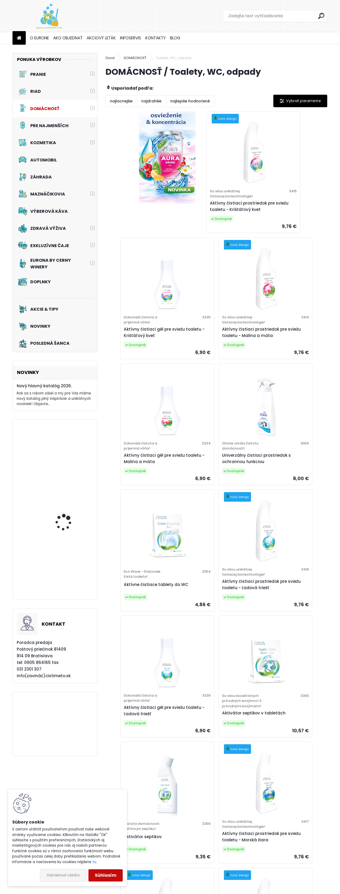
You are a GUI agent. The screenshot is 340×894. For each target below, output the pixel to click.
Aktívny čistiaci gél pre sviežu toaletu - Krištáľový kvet (289, 212)
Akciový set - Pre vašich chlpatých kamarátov (69, 574)
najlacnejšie (121, 101)
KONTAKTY (155, 38)
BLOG (175, 38)
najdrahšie (151, 101)
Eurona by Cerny (198, 867)
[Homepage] (19, 38)
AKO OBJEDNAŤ (67, 38)
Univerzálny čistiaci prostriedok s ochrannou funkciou (285, 352)
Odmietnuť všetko (63, 875)
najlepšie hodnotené (190, 101)
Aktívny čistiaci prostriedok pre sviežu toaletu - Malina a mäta (141, 352)
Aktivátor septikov (204, 634)
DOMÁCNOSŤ (135, 57)
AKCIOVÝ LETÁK (101, 38)
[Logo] (49, 16)
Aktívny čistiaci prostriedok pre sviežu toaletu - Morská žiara (287, 631)
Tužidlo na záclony (65, 506)
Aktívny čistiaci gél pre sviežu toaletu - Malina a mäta (215, 350)
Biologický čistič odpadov (138, 765)
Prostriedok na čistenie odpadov (209, 765)
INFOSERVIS (130, 38)
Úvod (109, 57)
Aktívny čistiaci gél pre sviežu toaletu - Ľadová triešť (289, 487)
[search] (321, 16)
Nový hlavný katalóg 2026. (44, 386)
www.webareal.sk (191, 888)
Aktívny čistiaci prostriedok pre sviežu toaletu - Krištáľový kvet (213, 214)
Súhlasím (105, 875)
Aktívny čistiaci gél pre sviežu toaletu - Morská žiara (289, 765)
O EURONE (39, 38)
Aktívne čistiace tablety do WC (139, 490)
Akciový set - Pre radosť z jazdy (69, 457)
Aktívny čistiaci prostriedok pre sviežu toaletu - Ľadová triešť (213, 489)
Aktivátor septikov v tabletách (132, 639)
